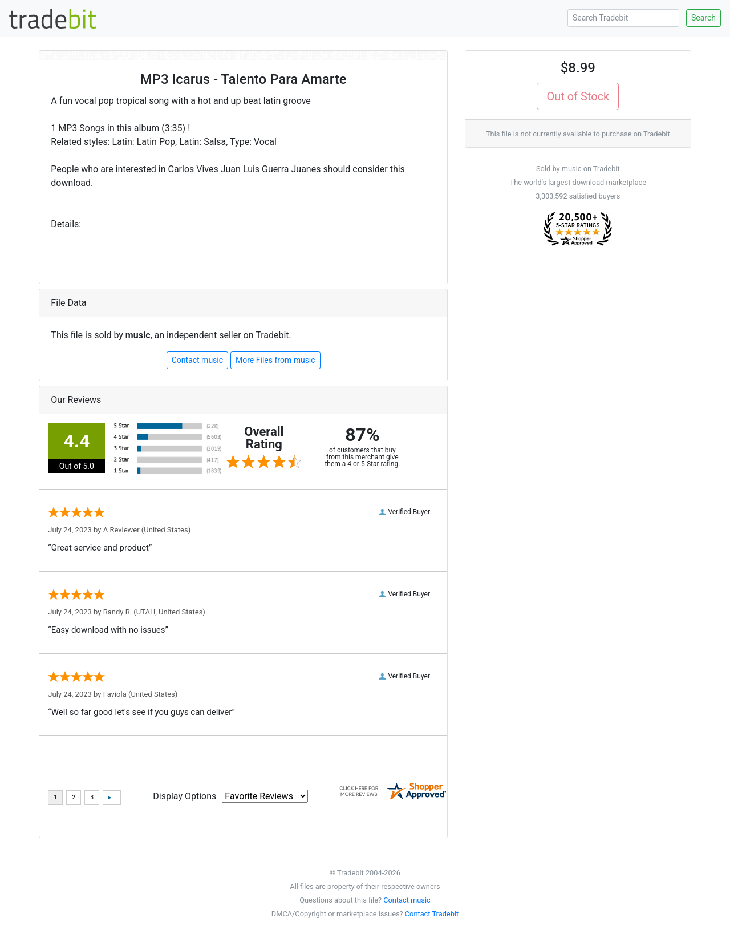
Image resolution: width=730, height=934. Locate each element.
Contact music (197, 360)
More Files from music (275, 360)
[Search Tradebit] (623, 18)
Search (703, 17)
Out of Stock (577, 96)
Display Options (184, 796)
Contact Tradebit (432, 913)
